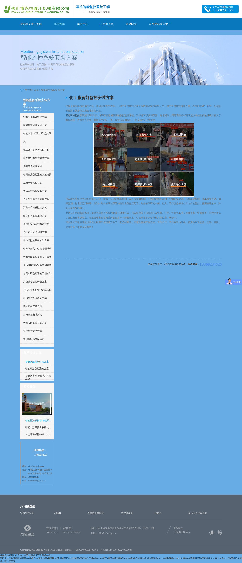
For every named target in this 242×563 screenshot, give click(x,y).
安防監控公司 (27, 513)
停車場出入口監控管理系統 (37, 248)
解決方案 (59, 24)
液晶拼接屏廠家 (95, 513)
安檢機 (57, 513)
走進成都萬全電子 (159, 24)
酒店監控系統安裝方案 (35, 191)
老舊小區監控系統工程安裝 (37, 273)
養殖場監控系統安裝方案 (36, 240)
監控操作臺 (127, 513)
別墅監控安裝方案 (32, 331)
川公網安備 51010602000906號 (117, 550)
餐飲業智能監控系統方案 (36, 158)
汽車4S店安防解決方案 (35, 232)
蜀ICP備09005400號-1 (87, 550)
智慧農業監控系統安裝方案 (37, 174)
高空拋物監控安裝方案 (35, 281)
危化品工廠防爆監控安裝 (36, 199)
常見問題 (131, 24)
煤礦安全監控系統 (32, 166)
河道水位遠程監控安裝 (35, 207)
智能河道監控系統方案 (35, 125)
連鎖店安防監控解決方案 (36, 224)
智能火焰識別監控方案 (35, 117)
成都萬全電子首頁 (31, 24)
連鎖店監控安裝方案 (33, 339)
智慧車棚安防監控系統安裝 (37, 290)
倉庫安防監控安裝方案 (35, 323)
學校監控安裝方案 (32, 306)
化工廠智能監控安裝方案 (36, 150)
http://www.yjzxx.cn (36, 466)
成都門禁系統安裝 (32, 183)
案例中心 (82, 24)
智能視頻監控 (73, 115)
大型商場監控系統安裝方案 (37, 257)
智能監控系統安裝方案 (53, 90)
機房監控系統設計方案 (35, 298)
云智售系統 (107, 24)
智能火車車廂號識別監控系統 (37, 137)
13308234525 (211, 264)
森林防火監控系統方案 (35, 216)
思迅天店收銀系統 (197, 513)
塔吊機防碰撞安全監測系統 (37, 265)
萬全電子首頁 (32, 90)
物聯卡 (158, 513)
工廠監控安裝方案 (32, 314)
